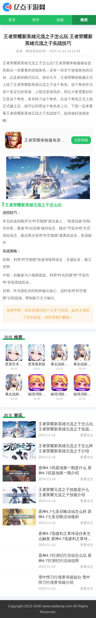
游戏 (60, 20)
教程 (84, 20)
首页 (12, 20)
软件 (36, 20)
